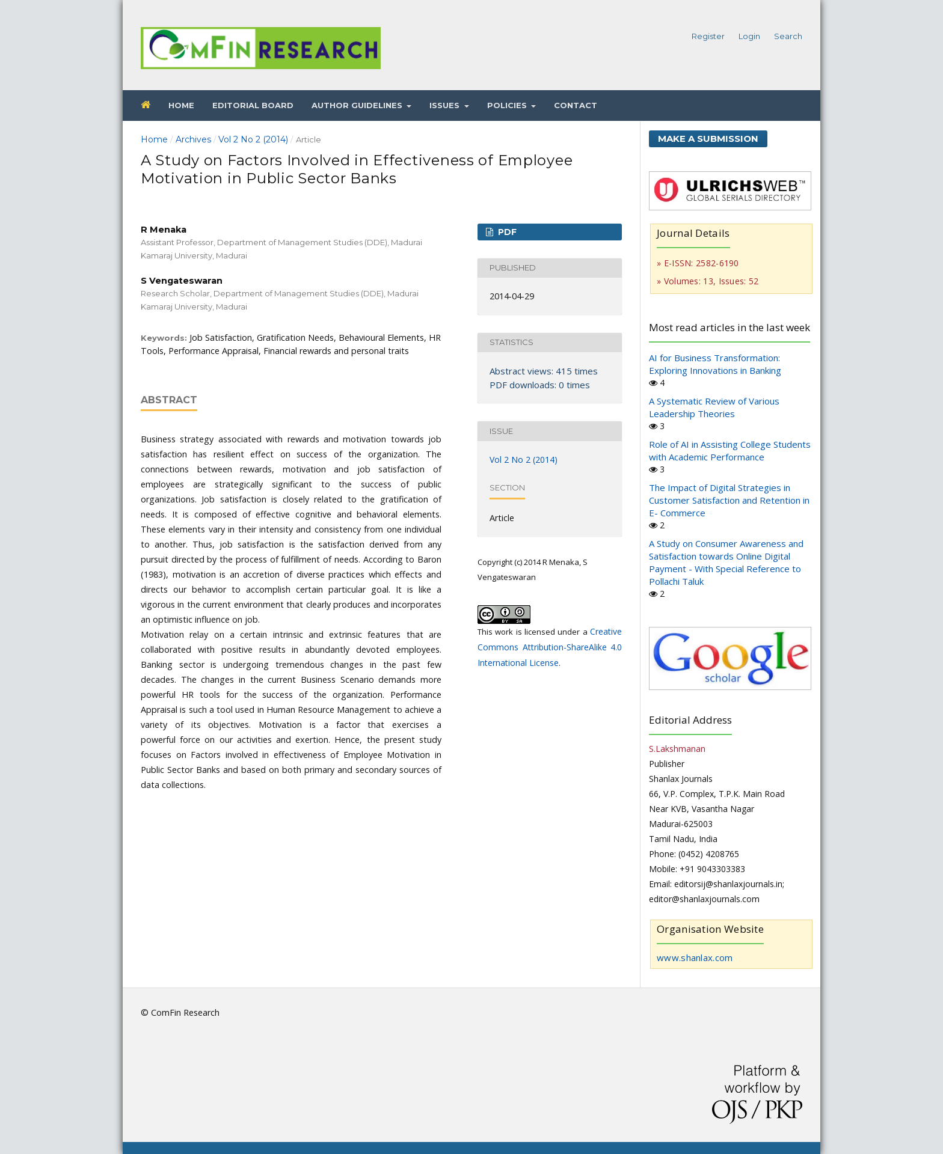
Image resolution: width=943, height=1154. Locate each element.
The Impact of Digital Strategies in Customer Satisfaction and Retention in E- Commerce (729, 500)
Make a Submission (708, 138)
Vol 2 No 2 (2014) (253, 139)
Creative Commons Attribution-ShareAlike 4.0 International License (550, 647)
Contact (575, 105)
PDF (506, 232)
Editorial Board (252, 105)
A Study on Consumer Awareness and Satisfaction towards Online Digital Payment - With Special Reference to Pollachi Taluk (726, 562)
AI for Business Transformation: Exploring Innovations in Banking (715, 364)
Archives (193, 139)
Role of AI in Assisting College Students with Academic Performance (730, 450)
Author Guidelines (358, 105)
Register (708, 36)
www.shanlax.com (695, 957)
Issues (445, 105)
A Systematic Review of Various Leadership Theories (714, 407)
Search (788, 36)
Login (749, 36)
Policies (508, 105)
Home (181, 105)
